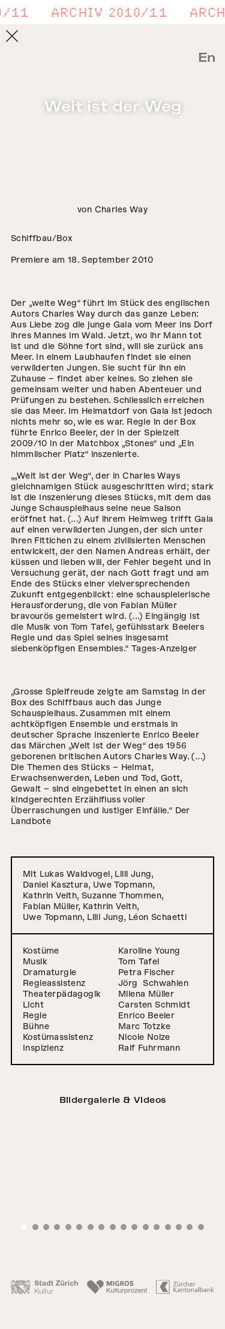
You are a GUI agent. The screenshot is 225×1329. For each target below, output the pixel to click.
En (206, 57)
